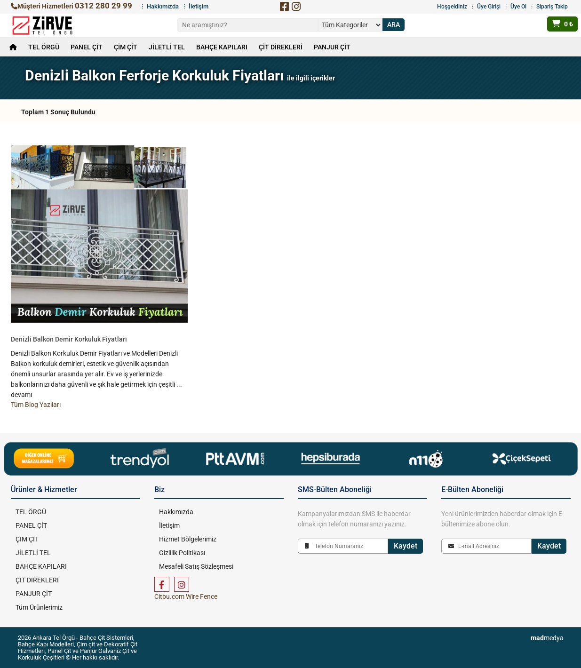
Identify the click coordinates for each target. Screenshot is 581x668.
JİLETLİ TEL (167, 47)
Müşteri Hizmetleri (71, 6)
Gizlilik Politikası (182, 552)
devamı (21, 394)
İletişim (198, 6)
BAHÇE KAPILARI (221, 47)
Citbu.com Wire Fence (185, 596)
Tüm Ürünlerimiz (39, 607)
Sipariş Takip (552, 6)
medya (547, 638)
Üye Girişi (489, 6)
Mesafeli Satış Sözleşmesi (196, 566)
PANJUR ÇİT (332, 47)
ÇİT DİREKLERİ (280, 47)
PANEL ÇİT (87, 47)
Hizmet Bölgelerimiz (187, 539)
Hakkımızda (163, 6)
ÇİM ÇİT (125, 47)
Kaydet (405, 545)
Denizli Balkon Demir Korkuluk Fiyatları (69, 339)
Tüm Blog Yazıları (36, 404)
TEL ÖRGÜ (43, 47)
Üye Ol (518, 6)
